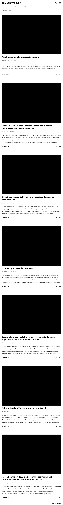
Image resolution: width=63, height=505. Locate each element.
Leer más (58, 75)
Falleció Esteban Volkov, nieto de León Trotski (24, 408)
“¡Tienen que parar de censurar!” (18, 268)
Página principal (6, 10)
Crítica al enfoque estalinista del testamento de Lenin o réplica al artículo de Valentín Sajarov (29, 338)
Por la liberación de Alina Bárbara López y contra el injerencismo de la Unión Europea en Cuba (27, 478)
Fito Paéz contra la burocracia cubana (20, 57)
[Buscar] (56, 3)
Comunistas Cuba (11, 3)
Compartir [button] (5, 75)
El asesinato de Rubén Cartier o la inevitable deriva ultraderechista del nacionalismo (27, 127)
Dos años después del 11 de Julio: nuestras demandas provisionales (28, 198)
